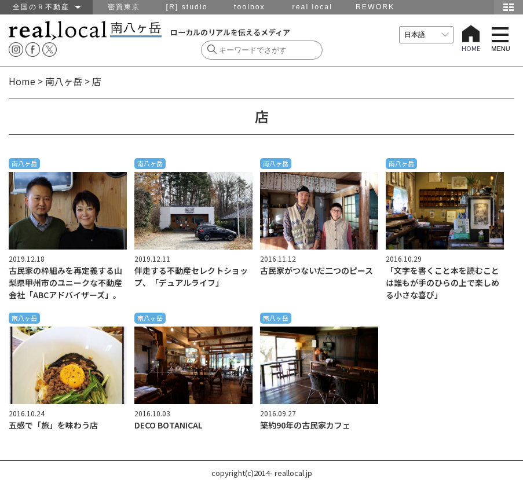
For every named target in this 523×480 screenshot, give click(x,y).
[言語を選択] (426, 34)
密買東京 (124, 7)
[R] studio (187, 7)
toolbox (249, 7)
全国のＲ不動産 (47, 7)
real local (312, 7)
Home (22, 81)
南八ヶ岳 (63, 81)
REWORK (375, 7)
